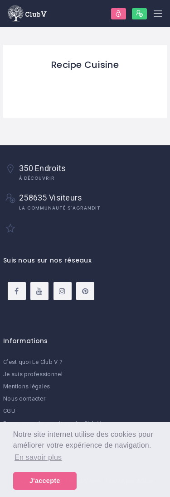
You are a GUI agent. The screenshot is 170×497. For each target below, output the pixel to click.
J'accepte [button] (44, 480)
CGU (9, 410)
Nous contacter (24, 398)
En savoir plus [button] (38, 457)
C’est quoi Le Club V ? (33, 361)
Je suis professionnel (33, 374)
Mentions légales (26, 386)
